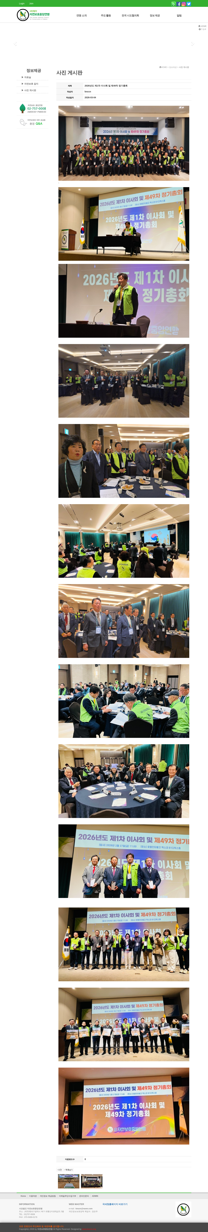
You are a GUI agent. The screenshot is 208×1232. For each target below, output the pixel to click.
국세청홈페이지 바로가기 (114, 1204)
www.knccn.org (89, 1229)
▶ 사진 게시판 (28, 90)
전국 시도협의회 (130, 15)
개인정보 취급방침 (48, 1196)
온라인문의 (84, 1196)
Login (21, 3)
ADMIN (95, 1196)
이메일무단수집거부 (67, 1196)
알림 (179, 15)
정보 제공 (155, 15)
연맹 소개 (81, 15)
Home (23, 1196)
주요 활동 (106, 15)
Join (31, 3)
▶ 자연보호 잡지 (29, 84)
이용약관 (33, 1196)
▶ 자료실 (26, 77)
